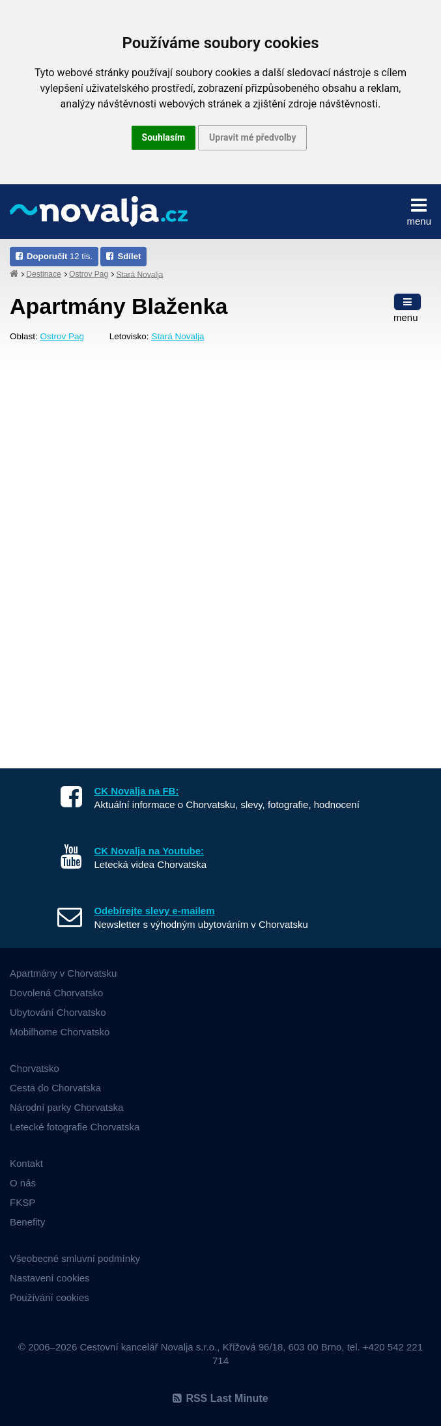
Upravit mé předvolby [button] (252, 137)
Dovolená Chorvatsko (56, 992)
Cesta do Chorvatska (55, 1087)
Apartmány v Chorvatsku (63, 973)
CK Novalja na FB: (136, 790)
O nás (23, 1182)
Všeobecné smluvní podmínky (75, 1258)
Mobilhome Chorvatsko (59, 1031)
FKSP (22, 1202)
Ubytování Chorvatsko (58, 1012)
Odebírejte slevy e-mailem (154, 910)
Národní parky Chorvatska (66, 1107)
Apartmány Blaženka (118, 306)
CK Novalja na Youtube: (149, 850)
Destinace (43, 274)
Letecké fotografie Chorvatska (74, 1126)
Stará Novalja (139, 274)
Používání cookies (49, 1297)
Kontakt (26, 1163)
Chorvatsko (34, 1068)
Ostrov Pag (88, 274)
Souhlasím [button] (164, 137)
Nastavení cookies (50, 1277)
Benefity (27, 1221)
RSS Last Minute (220, 1398)
